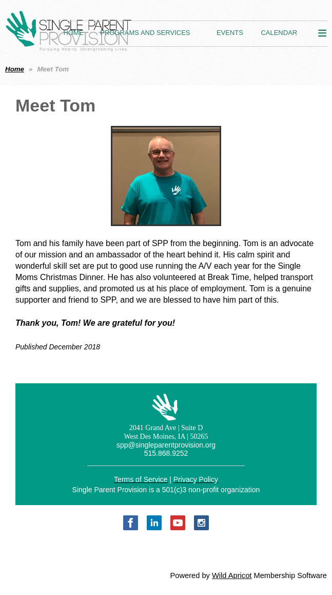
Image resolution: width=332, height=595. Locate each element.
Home (14, 69)
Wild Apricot (231, 575)
